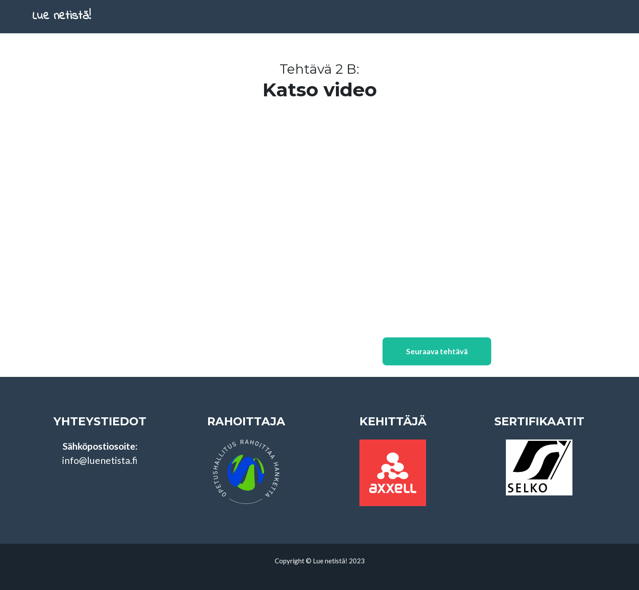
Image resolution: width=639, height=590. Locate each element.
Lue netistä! (68, 23)
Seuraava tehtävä (437, 363)
